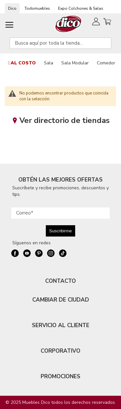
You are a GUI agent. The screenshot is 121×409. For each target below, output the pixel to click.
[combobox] (60, 43)
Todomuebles (37, 8)
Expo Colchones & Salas (80, 8)
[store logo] (68, 24)
